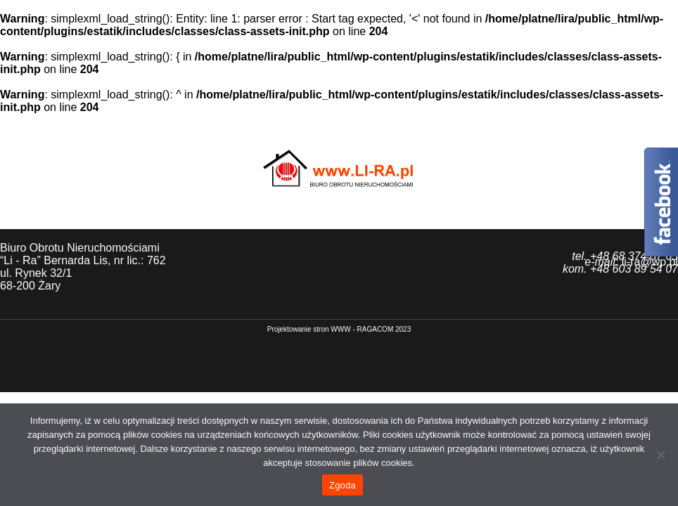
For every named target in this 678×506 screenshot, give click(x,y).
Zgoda (342, 485)
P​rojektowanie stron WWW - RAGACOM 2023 (339, 329)
